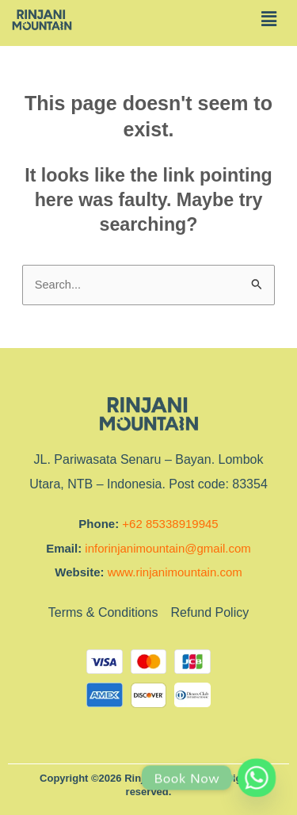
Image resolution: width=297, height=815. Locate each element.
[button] (268, 19)
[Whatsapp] (256, 777)
